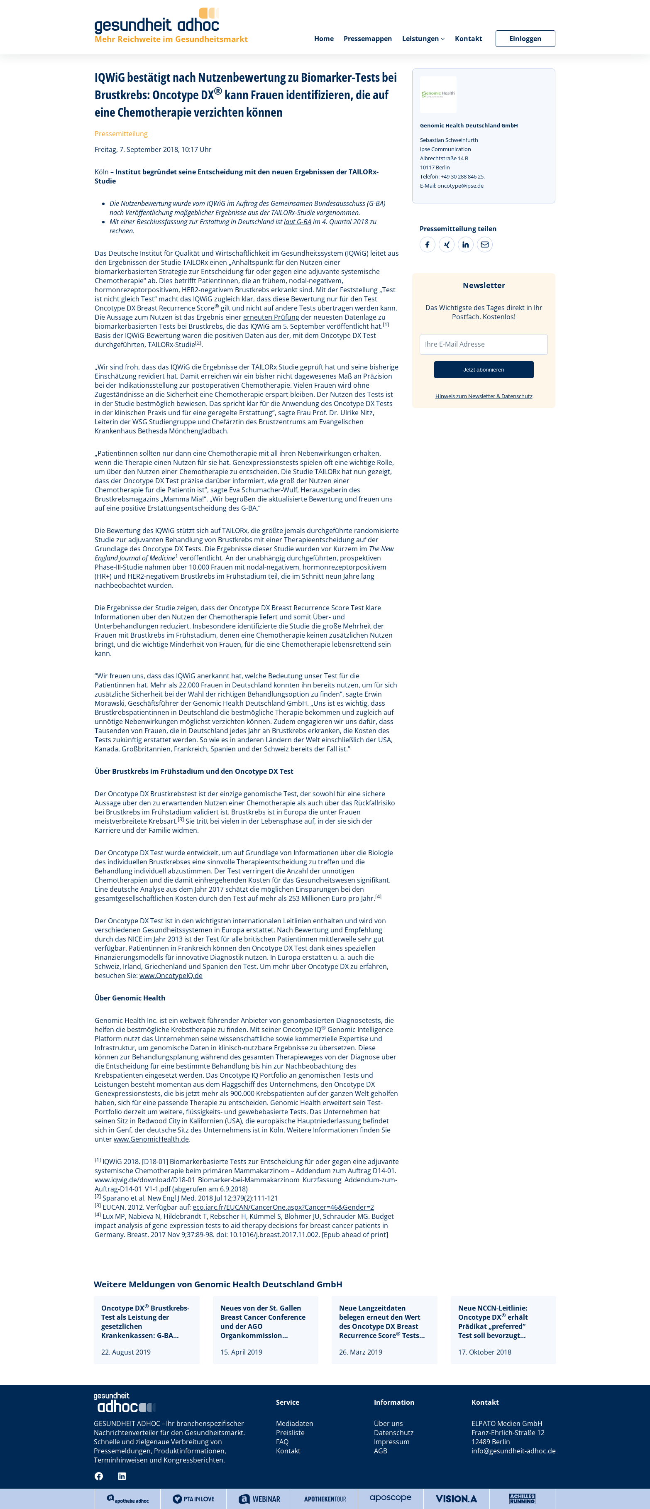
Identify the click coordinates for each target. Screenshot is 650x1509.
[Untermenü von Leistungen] (443, 39)
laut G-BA (297, 221)
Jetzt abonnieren (483, 370)
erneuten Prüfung (271, 317)
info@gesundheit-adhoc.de (514, 1450)
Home (324, 38)
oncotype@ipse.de (460, 185)
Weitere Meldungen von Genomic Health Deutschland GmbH (218, 1284)
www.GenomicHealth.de (151, 1139)
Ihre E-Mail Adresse (455, 344)
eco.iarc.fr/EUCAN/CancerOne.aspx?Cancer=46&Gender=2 (283, 1207)
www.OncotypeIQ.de (171, 975)
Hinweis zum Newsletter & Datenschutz (484, 396)
